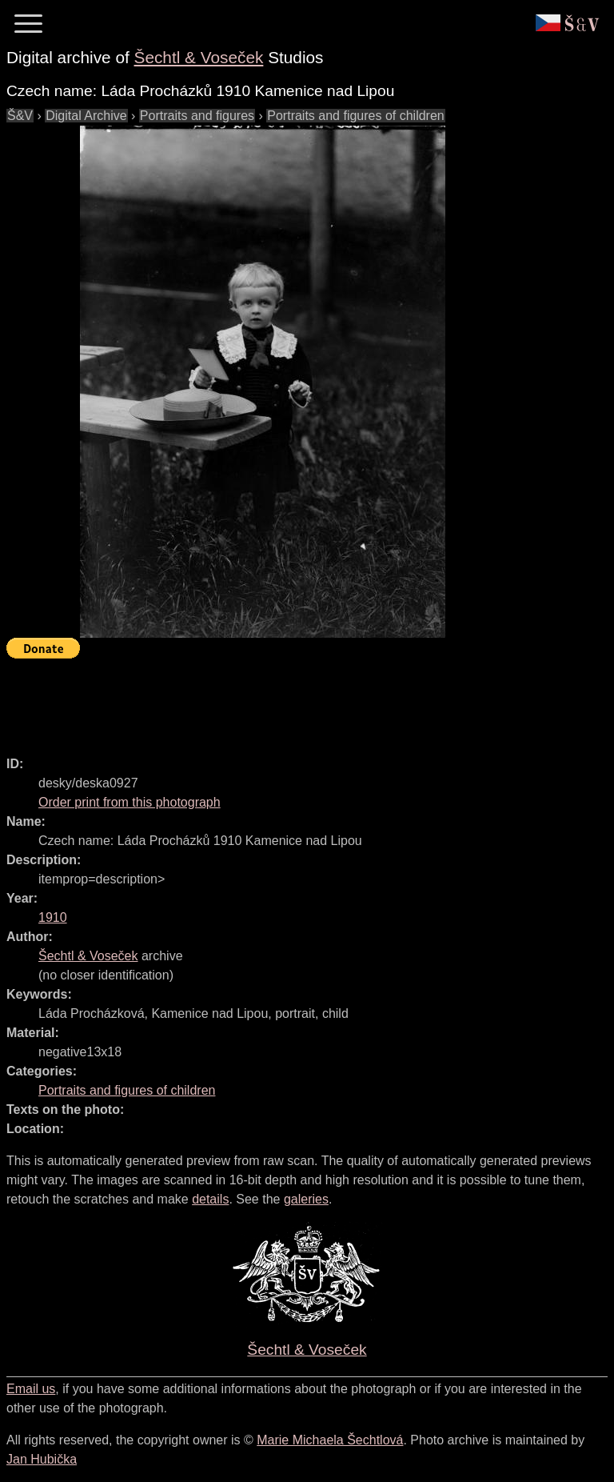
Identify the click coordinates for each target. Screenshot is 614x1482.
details (210, 1199)
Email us (30, 1389)
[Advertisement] (297, 700)
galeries (306, 1199)
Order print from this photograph (129, 802)
